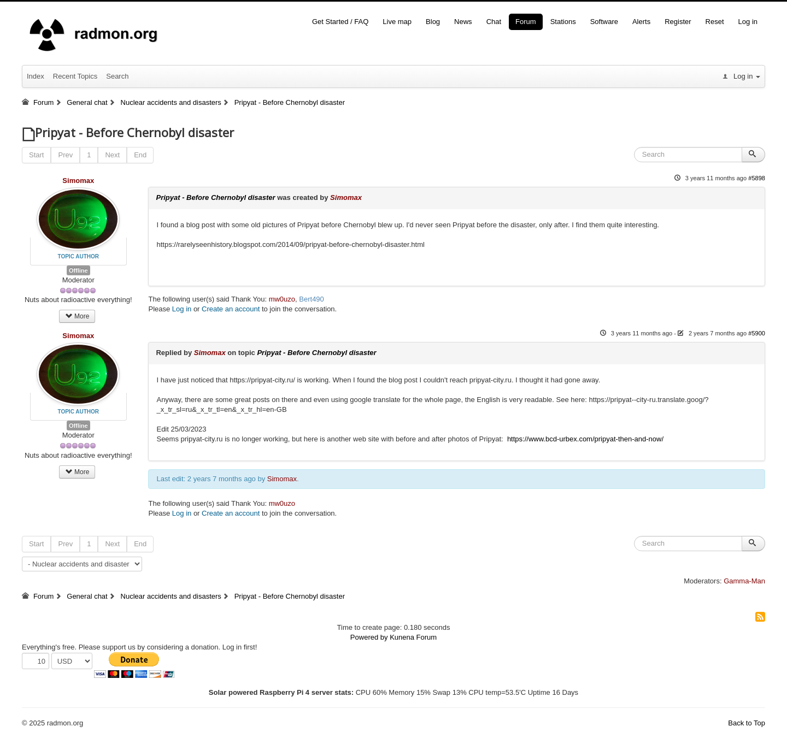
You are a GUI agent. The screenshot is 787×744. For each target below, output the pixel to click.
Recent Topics (75, 76)
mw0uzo (282, 299)
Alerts (641, 21)
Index (35, 76)
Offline (78, 270)
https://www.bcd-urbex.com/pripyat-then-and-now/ (584, 439)
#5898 (756, 178)
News (463, 21)
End (140, 155)
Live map (397, 21)
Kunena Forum (413, 637)
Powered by (369, 637)
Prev (65, 155)
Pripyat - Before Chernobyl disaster (215, 197)
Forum (525, 21)
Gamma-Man (744, 581)
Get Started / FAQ (340, 21)
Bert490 (311, 299)
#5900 (756, 333)
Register (678, 21)
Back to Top (746, 723)
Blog (433, 21)
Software (604, 21)
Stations (563, 21)
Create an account (231, 309)
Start (36, 155)
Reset (715, 21)
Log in (747, 21)
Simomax (78, 180)
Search (117, 76)
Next (112, 155)
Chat (493, 21)
